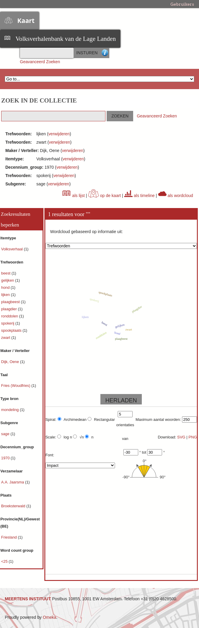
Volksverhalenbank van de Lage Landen (65, 38)
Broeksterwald (14, 506)
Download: (167, 437)
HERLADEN (121, 400)
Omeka (49, 617)
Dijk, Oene (10, 361)
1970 (6, 458)
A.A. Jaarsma (13, 482)
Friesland (9, 537)
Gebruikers (182, 4)
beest (6, 273)
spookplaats (12, 330)
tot (144, 452)
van (125, 438)
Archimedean (72, 419)
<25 (5, 561)
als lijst (74, 195)
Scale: (50, 437)
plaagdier (9, 309)
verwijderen (59, 133)
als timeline (139, 195)
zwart (6, 337)
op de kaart (104, 195)
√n (78, 437)
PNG (193, 437)
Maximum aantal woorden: (158, 419)
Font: (49, 455)
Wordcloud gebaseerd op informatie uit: (86, 231)
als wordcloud (175, 195)
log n (64, 437)
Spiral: (50, 419)
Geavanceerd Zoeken (40, 61)
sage (5, 434)
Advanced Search (104, 53)
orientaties (125, 425)
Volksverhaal (12, 249)
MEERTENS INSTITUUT (28, 598)
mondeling (10, 409)
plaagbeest (11, 302)
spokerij (8, 323)
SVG (181, 437)
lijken (6, 294)
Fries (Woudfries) (16, 385)
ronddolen (10, 316)
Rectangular (101, 419)
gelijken (8, 280)
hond (6, 287)
